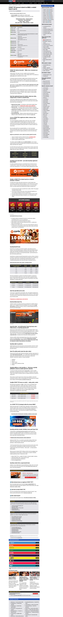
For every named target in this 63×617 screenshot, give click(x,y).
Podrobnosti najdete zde (27, 492)
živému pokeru (12, 448)
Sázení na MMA (46, 77)
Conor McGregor (46, 127)
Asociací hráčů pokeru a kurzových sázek (22, 601)
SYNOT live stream (26, 22)
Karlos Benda (45, 163)
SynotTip (26, 3)
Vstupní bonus (20, 20)
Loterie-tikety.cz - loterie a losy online (31, 574)
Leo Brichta (45, 155)
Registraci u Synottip (18, 120)
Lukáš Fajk (45, 154)
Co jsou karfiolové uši (47, 82)
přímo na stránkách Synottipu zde (25, 379)
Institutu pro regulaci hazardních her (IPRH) (29, 600)
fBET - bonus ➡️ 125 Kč (47, 53)
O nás (10, 613)
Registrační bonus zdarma (20, 18)
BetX (44, 3)
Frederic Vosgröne (46, 141)
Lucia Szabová (45, 130)
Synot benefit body (27, 20)
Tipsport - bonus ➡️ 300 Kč (47, 40)
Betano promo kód (46, 112)
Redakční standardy (19, 613)
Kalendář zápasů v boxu (47, 105)
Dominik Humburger (46, 123)
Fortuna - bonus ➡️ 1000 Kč (48, 42)
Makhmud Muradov (46, 159)
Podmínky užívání (27, 613)
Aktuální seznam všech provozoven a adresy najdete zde (21, 437)
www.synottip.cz (20, 27)
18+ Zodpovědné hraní (49, 613)
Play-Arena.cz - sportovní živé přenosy (32, 580)
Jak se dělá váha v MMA (47, 83)
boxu (11, 79)
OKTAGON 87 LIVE (47, 70)
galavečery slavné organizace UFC (31, 80)
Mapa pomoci (41, 609)
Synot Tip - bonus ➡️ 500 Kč (48, 47)
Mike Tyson (45, 145)
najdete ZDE (16, 112)
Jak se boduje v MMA (47, 86)
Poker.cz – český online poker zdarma (31, 579)
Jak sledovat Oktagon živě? (48, 60)
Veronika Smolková (46, 134)
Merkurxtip (40, 3)
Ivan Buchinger (45, 168)
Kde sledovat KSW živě (15, 530)
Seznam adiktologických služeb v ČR (32, 609)
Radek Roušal (45, 140)
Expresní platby (17, 338)
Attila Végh (45, 135)
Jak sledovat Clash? (46, 62)
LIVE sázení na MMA (15, 506)
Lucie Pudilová (45, 149)
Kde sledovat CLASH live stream (16, 531)
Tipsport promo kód (46, 114)
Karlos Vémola (45, 124)
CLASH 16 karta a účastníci (48, 76)
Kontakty (13, 613)
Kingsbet (31, 3)
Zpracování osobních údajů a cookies (37, 613)
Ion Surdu (45, 142)
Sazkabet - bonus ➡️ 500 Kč (48, 49)
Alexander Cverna (46, 137)
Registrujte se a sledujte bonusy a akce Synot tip (19, 299)
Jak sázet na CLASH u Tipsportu (16, 517)
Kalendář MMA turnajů (15, 508)
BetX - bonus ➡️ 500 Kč (47, 51)
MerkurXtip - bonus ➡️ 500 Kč (48, 50)
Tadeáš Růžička (46, 161)
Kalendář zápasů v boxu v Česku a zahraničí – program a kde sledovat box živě (35, 548)
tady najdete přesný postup (30, 466)
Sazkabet (35, 3)
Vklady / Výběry (22, 21)
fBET (47, 3)
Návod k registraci (29, 18)
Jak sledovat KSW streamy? (48, 61)
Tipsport (10, 3)
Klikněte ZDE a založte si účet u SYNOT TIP (27, 105)
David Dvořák (45, 131)
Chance (22, 3)
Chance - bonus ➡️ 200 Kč (47, 44)
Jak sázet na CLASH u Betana (16, 518)
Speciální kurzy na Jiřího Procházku (17, 520)
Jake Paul (45, 147)
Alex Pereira (45, 148)
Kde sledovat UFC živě (15, 529)
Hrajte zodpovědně (11, 535)
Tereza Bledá (45, 166)
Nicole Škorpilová (19, 537)
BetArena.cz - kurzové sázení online (17, 571)
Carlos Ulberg (45, 120)
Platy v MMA (45, 80)
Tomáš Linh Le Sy (46, 162)
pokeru (14, 388)
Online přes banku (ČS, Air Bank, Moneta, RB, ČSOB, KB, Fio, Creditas (28, 33)
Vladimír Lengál (46, 138)
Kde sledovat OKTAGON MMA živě (17, 528)
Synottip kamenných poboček (22, 431)
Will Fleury (45, 128)
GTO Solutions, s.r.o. (12, 614)
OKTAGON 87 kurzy (46, 75)
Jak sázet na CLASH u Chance (16, 519)
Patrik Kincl (45, 121)
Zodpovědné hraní (51, 600)
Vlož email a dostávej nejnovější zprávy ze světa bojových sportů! (14, 563)
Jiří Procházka (45, 118)
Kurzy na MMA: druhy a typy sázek (17, 516)
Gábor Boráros (45, 144)
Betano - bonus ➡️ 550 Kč (47, 43)
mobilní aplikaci (27, 370)
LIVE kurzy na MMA (46, 79)
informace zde (31, 606)
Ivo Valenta (33, 451)
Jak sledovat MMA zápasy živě (16, 527)
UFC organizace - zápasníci (48, 100)
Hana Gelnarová (46, 156)
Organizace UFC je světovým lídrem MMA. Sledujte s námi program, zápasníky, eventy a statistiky (24, 548)
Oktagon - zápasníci (46, 98)
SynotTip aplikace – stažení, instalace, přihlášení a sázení (12, 547)
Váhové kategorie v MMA (47, 84)
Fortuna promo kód (46, 113)
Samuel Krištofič (46, 158)
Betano (19, 3)
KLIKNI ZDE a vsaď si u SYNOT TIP (30, 477)
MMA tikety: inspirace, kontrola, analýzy (17, 507)
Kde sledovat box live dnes (16, 532)
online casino (12, 75)
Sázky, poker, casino (18, 22)
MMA (22, 384)
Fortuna (15, 3)
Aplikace (27, 21)
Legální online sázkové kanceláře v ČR (17, 505)
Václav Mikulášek (46, 165)
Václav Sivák (45, 152)
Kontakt (32, 22)
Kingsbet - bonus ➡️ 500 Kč (48, 46)
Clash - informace (46, 101)
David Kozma (45, 151)
